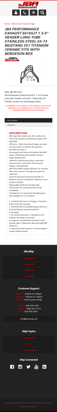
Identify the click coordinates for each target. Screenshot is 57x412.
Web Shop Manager (29, 406)
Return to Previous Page (23, 24)
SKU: (7, 92)
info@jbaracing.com (29, 319)
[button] (42, 13)
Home (7, 24)
